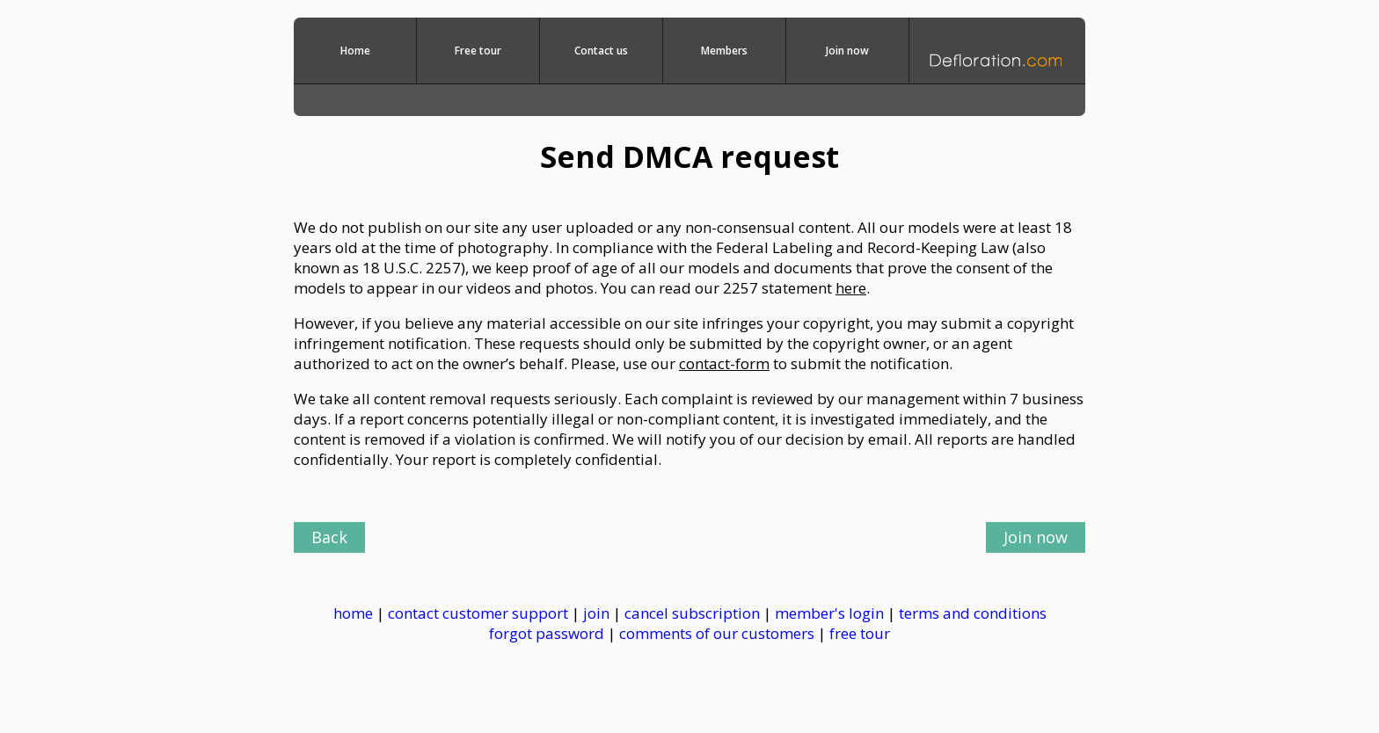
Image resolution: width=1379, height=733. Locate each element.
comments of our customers (716, 633)
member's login (829, 613)
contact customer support (478, 613)
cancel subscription (693, 613)
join (596, 613)
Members (724, 50)
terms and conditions (973, 613)
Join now (847, 50)
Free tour (478, 50)
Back (329, 537)
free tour (859, 633)
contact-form (724, 363)
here (850, 288)
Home (355, 50)
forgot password (546, 633)
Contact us (601, 50)
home (353, 613)
